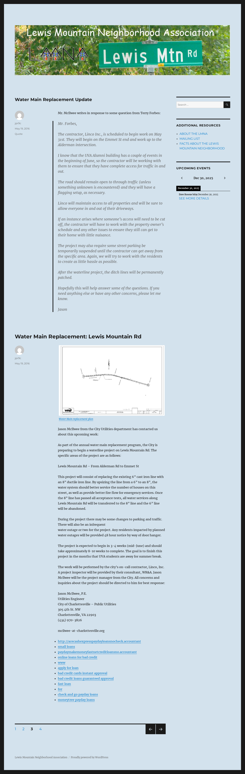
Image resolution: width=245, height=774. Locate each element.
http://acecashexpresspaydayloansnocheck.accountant (99, 641)
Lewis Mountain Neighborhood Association (41, 757)
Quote (19, 133)
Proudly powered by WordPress (89, 757)
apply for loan (68, 668)
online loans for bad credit (77, 657)
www (61, 662)
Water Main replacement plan (76, 419)
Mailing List (190, 138)
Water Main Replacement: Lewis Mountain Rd (78, 336)
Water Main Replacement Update (53, 99)
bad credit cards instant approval (82, 673)
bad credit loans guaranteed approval (86, 678)
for (60, 689)
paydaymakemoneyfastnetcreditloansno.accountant (97, 652)
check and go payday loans (78, 694)
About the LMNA (193, 134)
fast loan (64, 684)
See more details (194, 198)
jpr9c (18, 123)
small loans (66, 647)
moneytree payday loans (76, 700)
